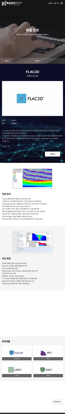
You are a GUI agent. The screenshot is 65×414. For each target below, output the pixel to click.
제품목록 (57, 402)
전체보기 (37, 61)
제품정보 (6, 61)
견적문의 (52, 154)
